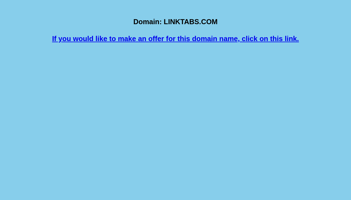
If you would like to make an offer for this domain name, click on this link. (175, 38)
